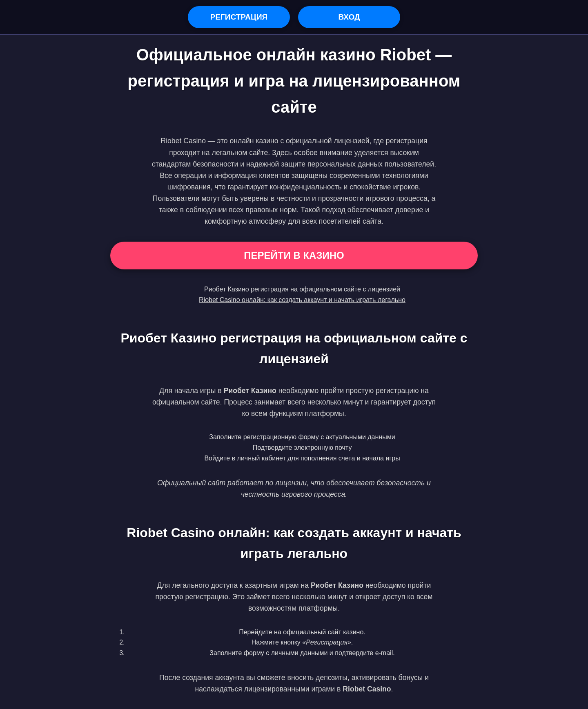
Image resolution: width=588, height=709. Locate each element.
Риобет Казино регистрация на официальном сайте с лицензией (302, 289)
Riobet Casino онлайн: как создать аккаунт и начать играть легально (302, 299)
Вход (349, 17)
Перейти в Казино (294, 255)
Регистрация (239, 17)
